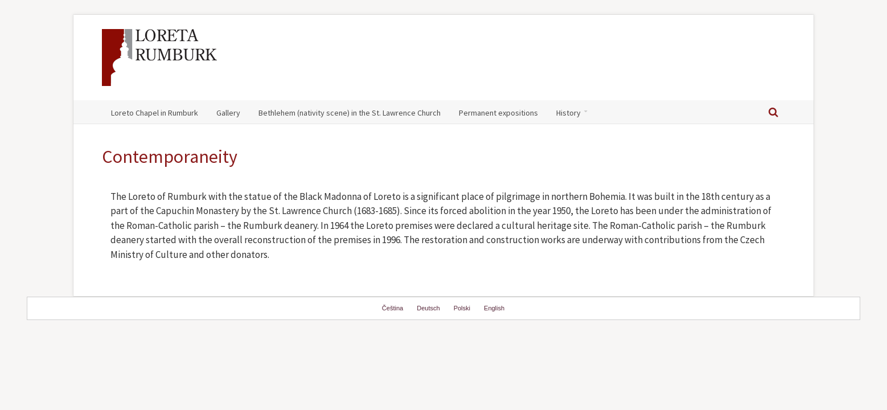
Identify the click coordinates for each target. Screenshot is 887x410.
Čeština (392, 308)
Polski (462, 308)
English (494, 308)
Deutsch (428, 308)
